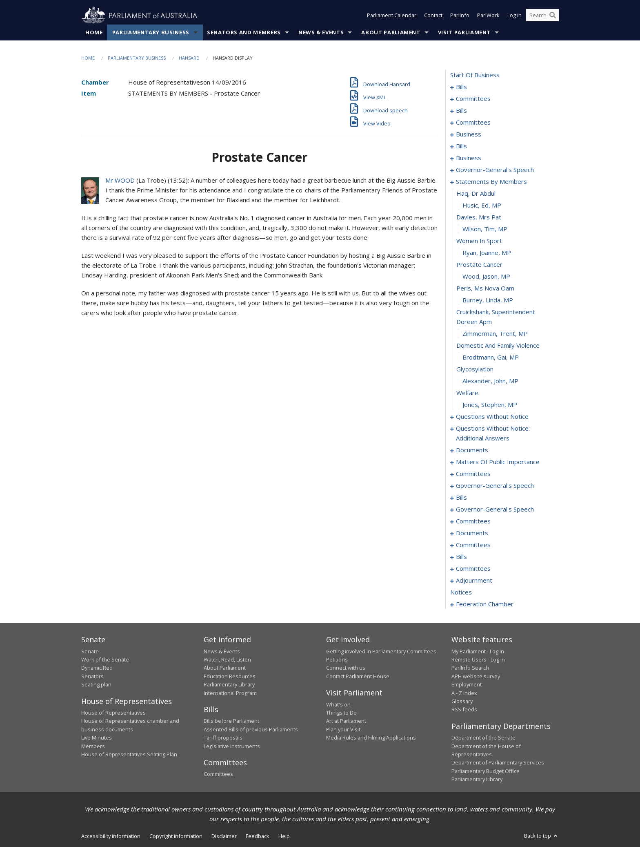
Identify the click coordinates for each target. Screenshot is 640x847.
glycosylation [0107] (474, 369)
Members (93, 746)
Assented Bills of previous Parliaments (251, 729)
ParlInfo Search (470, 668)
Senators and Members (244, 32)
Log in (514, 15)
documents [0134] (472, 450)
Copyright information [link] (175, 836)
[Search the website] (542, 15)
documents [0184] (472, 533)
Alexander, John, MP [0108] (490, 381)
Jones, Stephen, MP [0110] (489, 405)
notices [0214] (461, 592)
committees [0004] (473, 99)
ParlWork (488, 15)
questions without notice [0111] (492, 417)
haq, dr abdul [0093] (476, 194)
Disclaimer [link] (224, 836)
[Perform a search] (553, 15)
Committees (218, 774)
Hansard (189, 58)
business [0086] (468, 158)
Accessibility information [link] (110, 836)
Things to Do (341, 712)
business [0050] (468, 134)
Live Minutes (96, 738)
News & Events (321, 32)
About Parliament (390, 32)
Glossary (462, 701)
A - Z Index (464, 693)
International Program (230, 693)
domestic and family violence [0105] (498, 346)
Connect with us (345, 668)
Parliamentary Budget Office (485, 771)
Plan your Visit (343, 729)
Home (94, 32)
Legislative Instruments (232, 746)
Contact (433, 15)
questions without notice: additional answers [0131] (493, 433)
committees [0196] (473, 569)
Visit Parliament (464, 32)
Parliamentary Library (229, 684)
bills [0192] (461, 557)
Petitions (337, 659)
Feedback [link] (257, 836)
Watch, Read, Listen (227, 659)
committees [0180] (473, 521)
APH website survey (475, 676)
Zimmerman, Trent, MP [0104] (495, 334)
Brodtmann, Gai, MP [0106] (490, 357)
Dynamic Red (97, 668)
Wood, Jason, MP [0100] (486, 277)
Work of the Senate (105, 659)
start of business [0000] (475, 75)
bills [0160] (461, 498)
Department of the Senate (483, 738)
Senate (90, 651)
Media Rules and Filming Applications (371, 738)
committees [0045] (473, 122)
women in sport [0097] (479, 241)
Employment (466, 684)
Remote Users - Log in (478, 659)
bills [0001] (461, 87)
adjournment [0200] (474, 581)
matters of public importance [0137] (498, 462)
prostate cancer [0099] (479, 265)
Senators (92, 676)
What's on (338, 704)
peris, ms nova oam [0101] (485, 288)
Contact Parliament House (357, 676)
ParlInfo (459, 15)
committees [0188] (473, 545)
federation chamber (484, 604)
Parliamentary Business (150, 32)
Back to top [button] (541, 835)
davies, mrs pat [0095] (478, 217)
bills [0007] (461, 111)
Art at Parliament (346, 721)
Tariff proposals (223, 738)
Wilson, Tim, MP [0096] (484, 229)
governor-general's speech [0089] (495, 170)
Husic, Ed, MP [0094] (481, 205)
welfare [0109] (467, 393)
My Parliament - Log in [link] (477, 651)
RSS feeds (464, 709)
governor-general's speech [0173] (495, 509)
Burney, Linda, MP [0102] (487, 300)
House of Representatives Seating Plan (129, 754)
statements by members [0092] (491, 182)
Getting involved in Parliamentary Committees (381, 651)
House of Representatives (113, 712)
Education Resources (230, 676)
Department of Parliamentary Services (497, 763)
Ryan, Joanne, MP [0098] (486, 253)
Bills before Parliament (231, 721)
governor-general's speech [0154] (495, 486)
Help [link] (284, 836)
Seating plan (96, 684)
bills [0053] (461, 146)
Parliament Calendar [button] (391, 15)
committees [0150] (473, 474)
